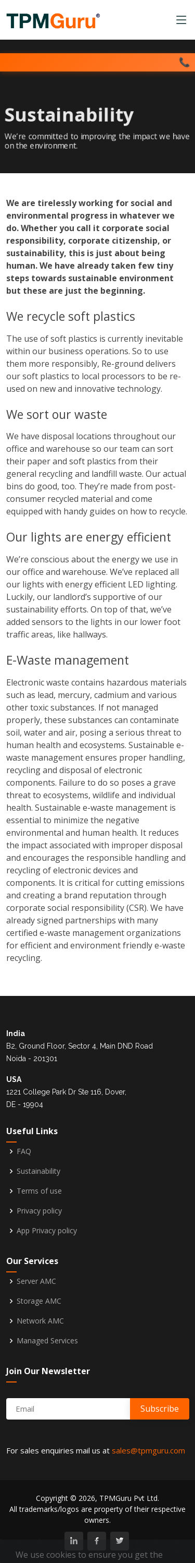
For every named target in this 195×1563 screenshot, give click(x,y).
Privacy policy (39, 1211)
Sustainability (38, 1171)
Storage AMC (39, 1301)
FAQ (24, 1151)
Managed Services (47, 1340)
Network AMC (40, 1321)
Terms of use (39, 1191)
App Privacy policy (47, 1230)
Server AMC (36, 1281)
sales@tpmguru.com (148, 1450)
